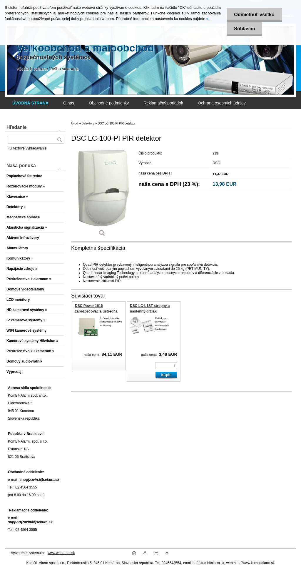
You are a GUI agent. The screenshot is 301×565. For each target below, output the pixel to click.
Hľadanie (16, 127)
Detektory (87, 123)
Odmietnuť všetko (254, 14)
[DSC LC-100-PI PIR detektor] (102, 194)
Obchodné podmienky (109, 103)
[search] (59, 139)
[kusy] (166, 365)
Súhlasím (244, 28)
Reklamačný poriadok (163, 103)
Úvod (74, 123)
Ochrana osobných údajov (222, 103)
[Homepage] (30, 103)
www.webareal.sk (61, 553)
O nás (68, 103)
